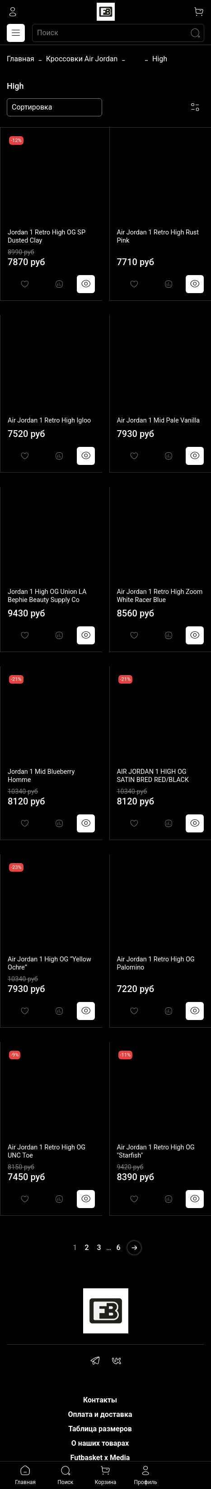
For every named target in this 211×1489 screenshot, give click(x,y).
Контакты (100, 1400)
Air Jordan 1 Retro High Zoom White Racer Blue (160, 596)
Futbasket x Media (100, 1457)
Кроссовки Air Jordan (82, 59)
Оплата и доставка (100, 1414)
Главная (20, 59)
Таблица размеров (100, 1429)
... (135, 59)
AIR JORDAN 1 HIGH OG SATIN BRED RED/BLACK (153, 776)
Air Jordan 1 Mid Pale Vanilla (158, 420)
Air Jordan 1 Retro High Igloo (49, 420)
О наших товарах (100, 1443)
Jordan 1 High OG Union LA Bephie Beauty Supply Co (47, 596)
